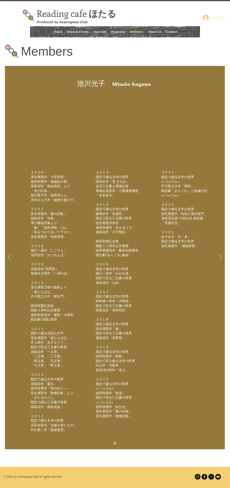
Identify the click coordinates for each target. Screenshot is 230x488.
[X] (211, 477)
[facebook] (204, 477)
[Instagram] (197, 477)
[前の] (9, 258)
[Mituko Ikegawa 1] (115, 443)
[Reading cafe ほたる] (218, 477)
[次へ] (220, 258)
